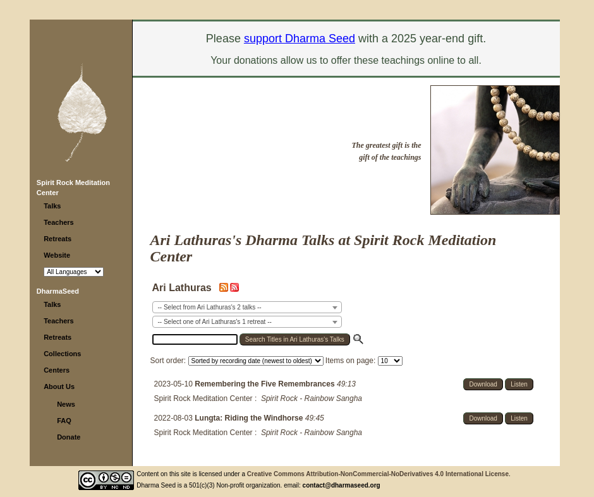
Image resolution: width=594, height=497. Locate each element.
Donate (68, 437)
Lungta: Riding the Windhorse (250, 418)
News (66, 404)
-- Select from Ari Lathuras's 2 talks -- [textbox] (210, 307)
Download (483, 384)
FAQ (64, 420)
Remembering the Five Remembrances (266, 384)
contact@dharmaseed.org (341, 485)
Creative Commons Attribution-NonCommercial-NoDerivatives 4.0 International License (378, 473)
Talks (52, 206)
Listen (519, 384)
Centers (57, 370)
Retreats (57, 239)
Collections (62, 353)
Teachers (59, 222)
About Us (59, 386)
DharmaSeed (58, 291)
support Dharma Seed (299, 38)
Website (57, 255)
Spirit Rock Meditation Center (203, 398)
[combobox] (247, 307)
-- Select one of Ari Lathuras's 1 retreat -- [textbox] (215, 321)
